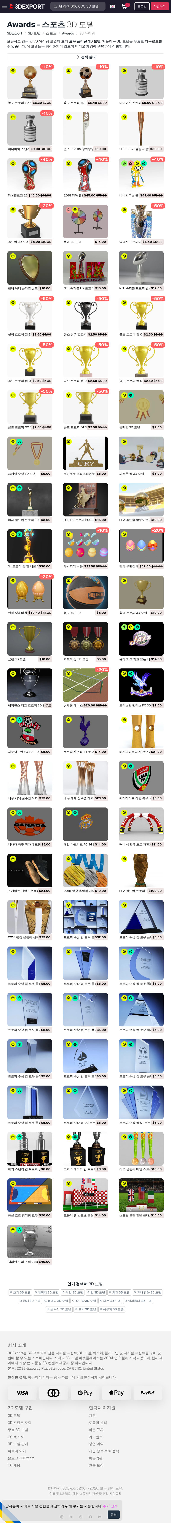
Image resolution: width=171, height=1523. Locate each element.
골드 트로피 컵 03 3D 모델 (26, 381)
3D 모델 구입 (20, 1408)
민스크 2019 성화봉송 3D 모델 (85, 149)
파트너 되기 (17, 1451)
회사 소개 (17, 1345)
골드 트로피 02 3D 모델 (24, 427)
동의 (114, 1515)
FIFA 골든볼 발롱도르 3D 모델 (139, 520)
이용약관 (96, 1458)
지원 (92, 1415)
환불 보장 (96, 1465)
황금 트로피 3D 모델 (133, 613)
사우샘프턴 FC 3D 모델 (24, 752)
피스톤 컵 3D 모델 (131, 474)
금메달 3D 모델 (129, 427)
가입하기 (160, 6)
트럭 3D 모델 (85, 1309)
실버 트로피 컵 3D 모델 (24, 334)
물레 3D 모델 (73, 242)
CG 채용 (14, 1465)
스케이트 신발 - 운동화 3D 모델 (29, 891)
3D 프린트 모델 (20, 1422)
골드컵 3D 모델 (18, 242)
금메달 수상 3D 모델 (22, 474)
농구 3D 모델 (73, 613)
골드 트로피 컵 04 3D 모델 (137, 334)
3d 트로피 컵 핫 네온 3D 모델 (28, 566)
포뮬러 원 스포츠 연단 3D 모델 (84, 1215)
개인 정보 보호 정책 (104, 1451)
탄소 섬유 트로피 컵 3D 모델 (83, 334)
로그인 (142, 6)
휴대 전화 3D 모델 (147, 1292)
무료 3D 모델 (18, 1430)
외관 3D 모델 (119, 1292)
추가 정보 (110, 1506)
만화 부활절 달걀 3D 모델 (136, 566)
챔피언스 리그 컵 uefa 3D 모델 (29, 1262)
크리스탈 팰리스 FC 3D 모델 (138, 705)
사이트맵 (115, 1493)
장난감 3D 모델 (84, 1301)
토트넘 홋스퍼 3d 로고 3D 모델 (85, 752)
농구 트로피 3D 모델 (22, 103)
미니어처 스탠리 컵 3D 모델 (27, 149)
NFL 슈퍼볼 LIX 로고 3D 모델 (83, 288)
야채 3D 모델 (29, 1301)
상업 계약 (96, 1444)
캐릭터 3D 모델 (47, 1292)
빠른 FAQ (96, 1430)
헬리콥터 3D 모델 (138, 1301)
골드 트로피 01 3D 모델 (80, 427)
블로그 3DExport (21, 1458)
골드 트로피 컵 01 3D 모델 (137, 381)
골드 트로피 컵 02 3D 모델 (82, 381)
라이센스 (96, 1437)
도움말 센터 (98, 1422)
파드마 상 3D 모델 (76, 659)
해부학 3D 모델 (112, 1309)
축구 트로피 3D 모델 (77, 103)
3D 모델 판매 (18, 1444)
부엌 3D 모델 (72, 1292)
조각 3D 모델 (20, 1292)
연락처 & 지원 (102, 1408)
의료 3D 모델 (110, 1301)
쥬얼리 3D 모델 (56, 1301)
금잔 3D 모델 (17, 659)
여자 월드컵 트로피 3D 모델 (27, 520)
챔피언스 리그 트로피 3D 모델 (28, 705)
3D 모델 (14, 1415)
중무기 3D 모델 (59, 1309)
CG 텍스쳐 (16, 1437)
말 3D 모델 (96, 1292)
